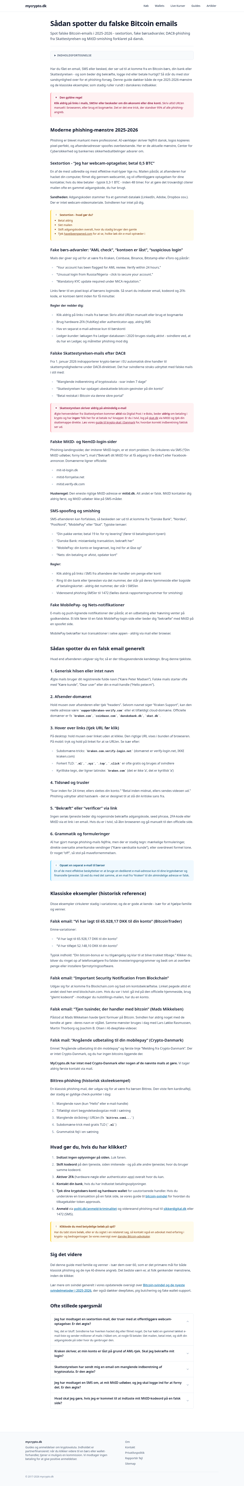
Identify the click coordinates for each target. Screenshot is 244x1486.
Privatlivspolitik (134, 1453)
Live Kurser (178, 6)
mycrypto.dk (36, 5)
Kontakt (130, 1447)
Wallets (159, 6)
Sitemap (130, 1463)
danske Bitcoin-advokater (134, 1236)
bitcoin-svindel (156, 1196)
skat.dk (153, 418)
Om (127, 1442)
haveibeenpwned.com (78, 234)
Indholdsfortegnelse (74, 55)
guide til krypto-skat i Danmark (115, 422)
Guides (195, 6)
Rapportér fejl (134, 1458)
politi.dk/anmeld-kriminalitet (95, 1209)
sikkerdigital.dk (175, 1209)
